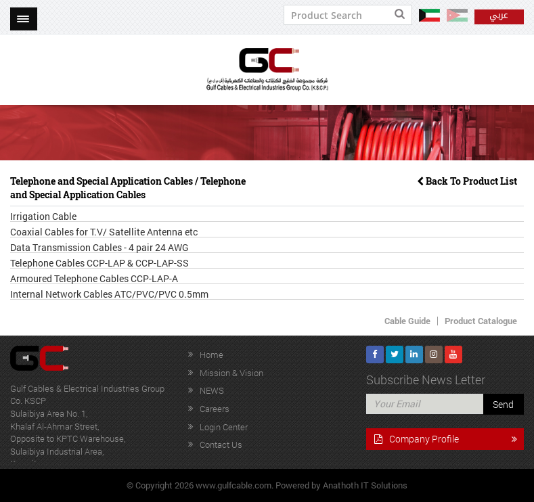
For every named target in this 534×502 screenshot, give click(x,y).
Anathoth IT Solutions (365, 485)
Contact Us (221, 444)
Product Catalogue (481, 321)
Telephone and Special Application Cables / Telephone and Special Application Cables (128, 188)
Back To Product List (467, 181)
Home (211, 354)
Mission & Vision (231, 373)
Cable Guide (407, 321)
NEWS (212, 390)
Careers (214, 409)
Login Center (224, 427)
